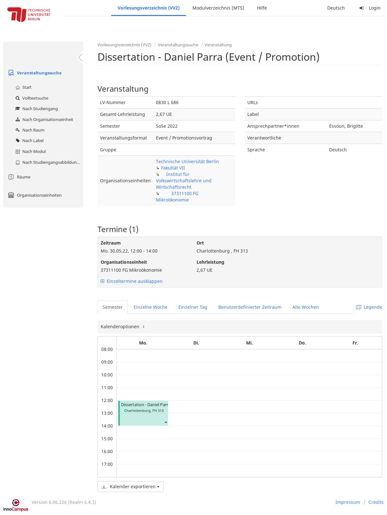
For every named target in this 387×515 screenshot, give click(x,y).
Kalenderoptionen (121, 326)
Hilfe (262, 8)
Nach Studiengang (36, 108)
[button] (165, 422)
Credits (376, 502)
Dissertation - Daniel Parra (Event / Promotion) (165, 404)
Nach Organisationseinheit (43, 119)
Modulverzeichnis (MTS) (218, 8)
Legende (369, 307)
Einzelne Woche (150, 307)
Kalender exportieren (130, 486)
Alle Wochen (305, 307)
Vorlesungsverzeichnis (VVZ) (149, 8)
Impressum (348, 502)
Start (23, 87)
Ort (200, 243)
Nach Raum (29, 130)
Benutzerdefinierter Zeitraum (250, 307)
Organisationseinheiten (34, 195)
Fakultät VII (173, 168)
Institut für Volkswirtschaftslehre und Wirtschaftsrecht (184, 180)
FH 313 (158, 410)
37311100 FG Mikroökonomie (177, 196)
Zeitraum (111, 243)
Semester (113, 307)
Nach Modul (30, 151)
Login (369, 8)
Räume (18, 177)
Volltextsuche (31, 98)
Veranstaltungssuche (34, 73)
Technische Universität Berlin (187, 161)
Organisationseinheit (124, 262)
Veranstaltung (218, 45)
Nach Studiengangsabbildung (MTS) (48, 162)
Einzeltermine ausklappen (132, 281)
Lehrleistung (210, 262)
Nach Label (28, 140)
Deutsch (336, 8)
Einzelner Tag (192, 307)
